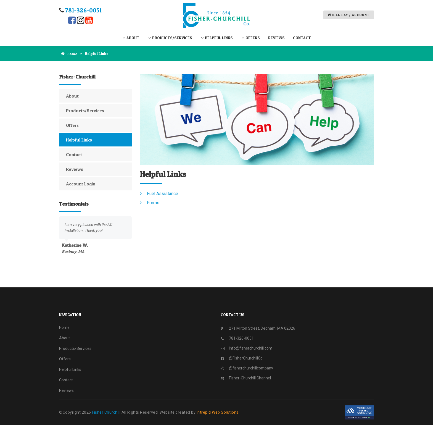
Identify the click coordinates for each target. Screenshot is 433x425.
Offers (250, 37)
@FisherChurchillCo (246, 358)
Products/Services (170, 37)
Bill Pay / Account (348, 15)
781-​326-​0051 (83, 10)
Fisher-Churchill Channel (250, 378)
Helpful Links (216, 37)
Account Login (80, 183)
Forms (153, 202)
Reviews (276, 37)
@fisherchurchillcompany (251, 368)
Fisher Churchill (107, 412)
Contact (302, 37)
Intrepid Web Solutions (218, 412)
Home (68, 53)
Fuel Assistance (162, 193)
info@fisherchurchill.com (250, 348)
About (130, 37)
